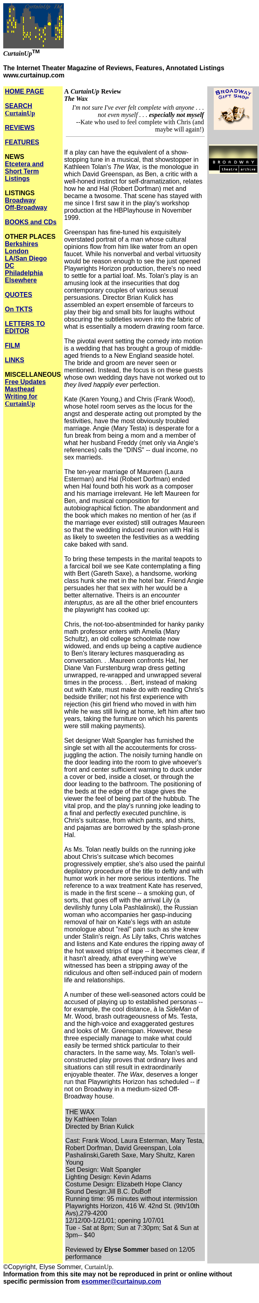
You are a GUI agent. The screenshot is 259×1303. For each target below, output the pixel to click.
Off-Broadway (26, 207)
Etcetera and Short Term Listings (24, 171)
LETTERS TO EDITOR (25, 327)
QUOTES (18, 294)
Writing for (21, 400)
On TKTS (18, 309)
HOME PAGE (24, 91)
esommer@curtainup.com (121, 1281)
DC (9, 265)
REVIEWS (20, 127)
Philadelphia (24, 272)
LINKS (14, 360)
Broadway (20, 200)
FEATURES (22, 142)
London (17, 251)
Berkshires (21, 243)
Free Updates (25, 381)
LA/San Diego (26, 258)
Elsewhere (21, 280)
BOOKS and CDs (31, 222)
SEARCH (20, 109)
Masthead (20, 389)
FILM (12, 345)
